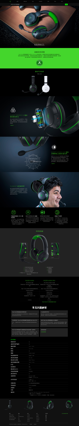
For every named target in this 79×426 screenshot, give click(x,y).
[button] (68, 1)
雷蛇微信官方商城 (11, 416)
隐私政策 (35, 424)
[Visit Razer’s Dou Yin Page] (46, 418)
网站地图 (31, 424)
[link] (10, 1)
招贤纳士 (37, 416)
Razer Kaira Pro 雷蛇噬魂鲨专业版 (49, 301)
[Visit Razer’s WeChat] (46, 417)
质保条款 (28, 419)
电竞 (18, 419)
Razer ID (28, 416)
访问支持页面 (43, 331)
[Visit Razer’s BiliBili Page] (46, 420)
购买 (66, 4)
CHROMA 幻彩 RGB (21, 416)
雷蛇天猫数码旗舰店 (12, 419)
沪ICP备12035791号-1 (25, 424)
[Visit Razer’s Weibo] (46, 415)
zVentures (37, 419)
